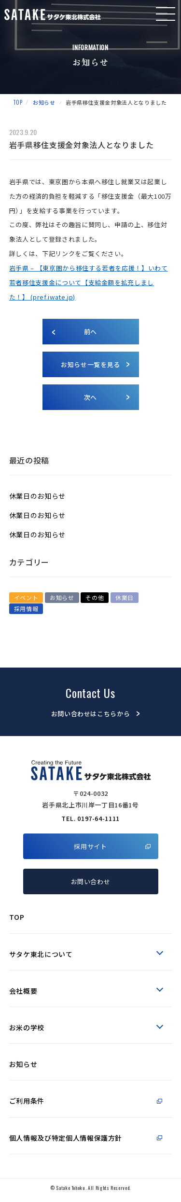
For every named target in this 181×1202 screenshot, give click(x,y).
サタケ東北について (41, 954)
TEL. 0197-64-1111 (90, 818)
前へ (90, 331)
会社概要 (23, 991)
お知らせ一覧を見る (90, 364)
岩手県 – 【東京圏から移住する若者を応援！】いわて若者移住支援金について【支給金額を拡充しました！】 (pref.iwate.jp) (88, 282)
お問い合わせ (91, 881)
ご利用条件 (26, 1101)
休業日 (124, 597)
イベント (26, 597)
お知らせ (44, 102)
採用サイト (90, 846)
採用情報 (26, 608)
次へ (90, 397)
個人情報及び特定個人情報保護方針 (65, 1138)
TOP (18, 102)
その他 (94, 597)
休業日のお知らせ (37, 496)
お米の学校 (26, 1027)
